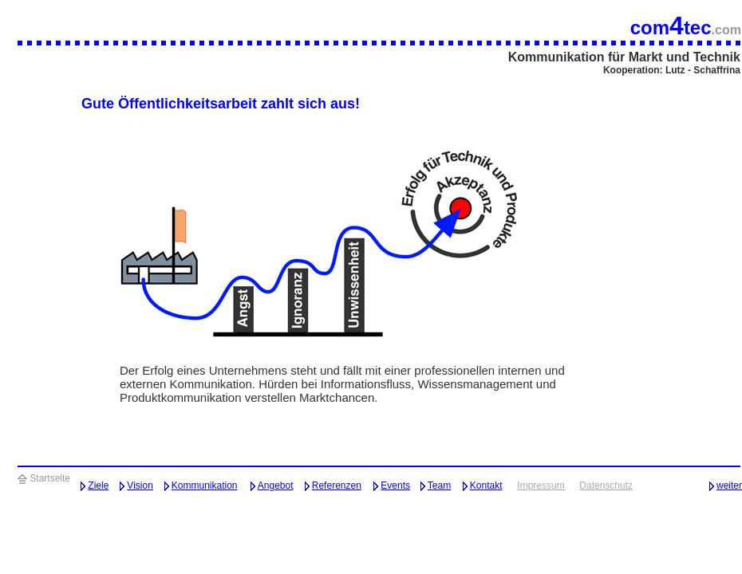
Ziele (98, 485)
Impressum (540, 485)
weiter (729, 485)
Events (395, 485)
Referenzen (336, 485)
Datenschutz (606, 485)
